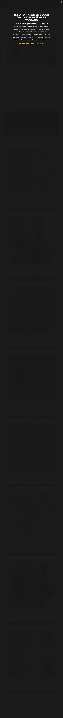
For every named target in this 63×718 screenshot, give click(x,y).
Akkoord (24, 43)
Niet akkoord (37, 43)
